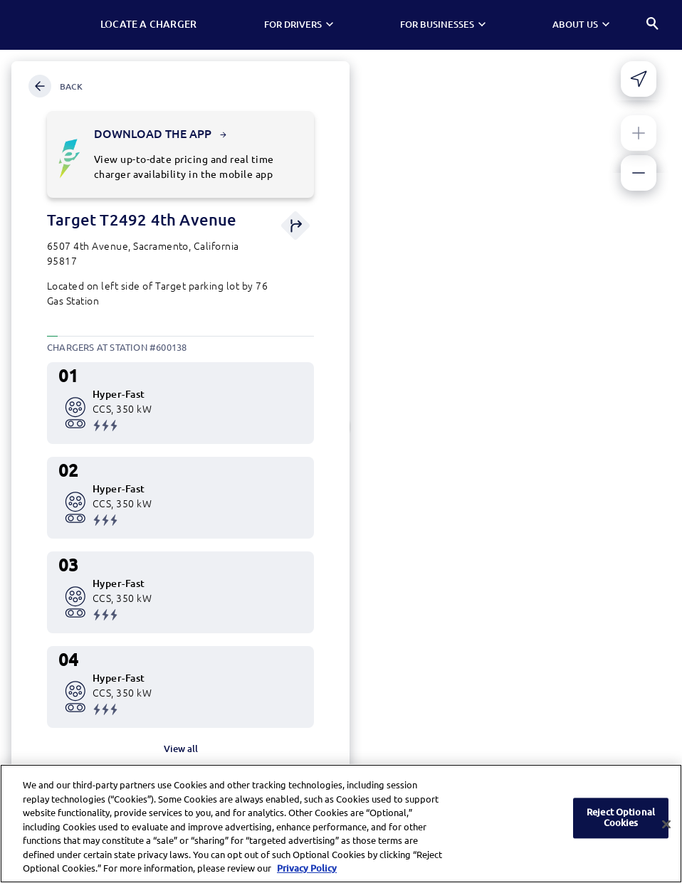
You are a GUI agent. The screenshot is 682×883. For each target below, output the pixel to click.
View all (181, 749)
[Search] (653, 25)
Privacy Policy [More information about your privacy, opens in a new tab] (307, 872)
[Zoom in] (638, 133)
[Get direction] (295, 227)
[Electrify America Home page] (53, 25)
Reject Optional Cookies (621, 821)
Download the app (160, 133)
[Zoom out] (638, 173)
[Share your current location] (638, 79)
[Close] (666, 827)
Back (55, 86)
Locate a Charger (155, 24)
